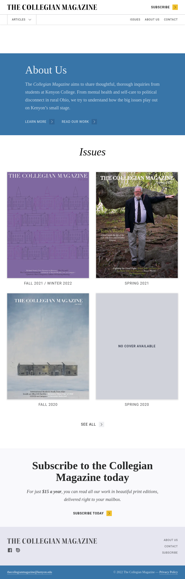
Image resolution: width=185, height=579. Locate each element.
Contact (171, 19)
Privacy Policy (168, 572)
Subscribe (170, 552)
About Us (152, 19)
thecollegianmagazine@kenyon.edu (29, 572)
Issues (135, 19)
